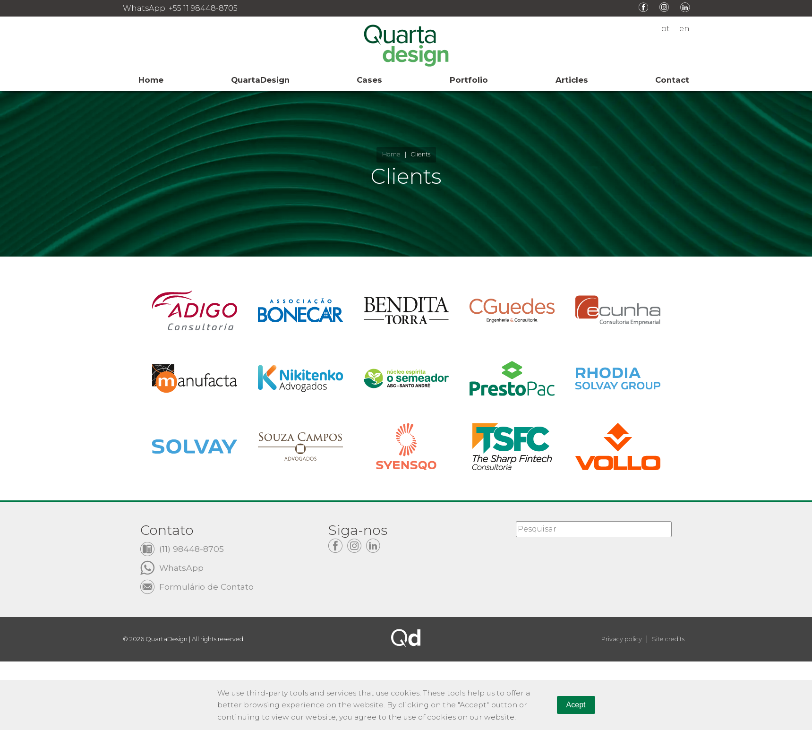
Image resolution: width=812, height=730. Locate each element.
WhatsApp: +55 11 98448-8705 (180, 8)
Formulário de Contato (207, 586)
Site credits (668, 639)
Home (391, 154)
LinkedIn (685, 7)
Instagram (664, 7)
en (684, 29)
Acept (576, 704)
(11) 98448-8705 (191, 548)
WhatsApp (182, 567)
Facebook (643, 7)
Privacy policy (621, 639)
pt (665, 29)
